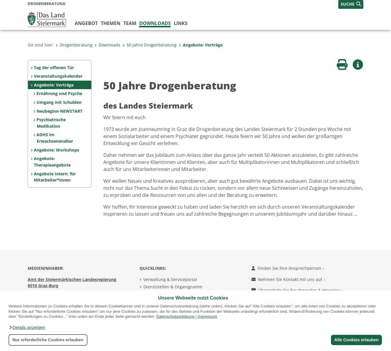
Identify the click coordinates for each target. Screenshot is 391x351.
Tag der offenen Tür (54, 67)
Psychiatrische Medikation (51, 123)
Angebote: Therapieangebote (52, 162)
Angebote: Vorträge (201, 45)
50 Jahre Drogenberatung (149, 45)
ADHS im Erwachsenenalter (55, 138)
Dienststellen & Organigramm (172, 287)
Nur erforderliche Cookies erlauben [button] (47, 339)
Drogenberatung (74, 45)
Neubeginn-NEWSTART (59, 111)
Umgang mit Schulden (59, 102)
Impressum (207, 316)
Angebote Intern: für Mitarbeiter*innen (55, 177)
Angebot (86, 23)
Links (181, 23)
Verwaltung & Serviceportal (170, 279)
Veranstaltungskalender (58, 76)
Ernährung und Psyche (59, 93)
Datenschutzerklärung (175, 316)
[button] (27, 327)
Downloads (155, 23)
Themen (110, 23)
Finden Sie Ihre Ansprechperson (287, 268)
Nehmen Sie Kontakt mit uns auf (288, 279)
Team (129, 23)
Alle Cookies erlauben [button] (356, 339)
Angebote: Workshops (56, 150)
